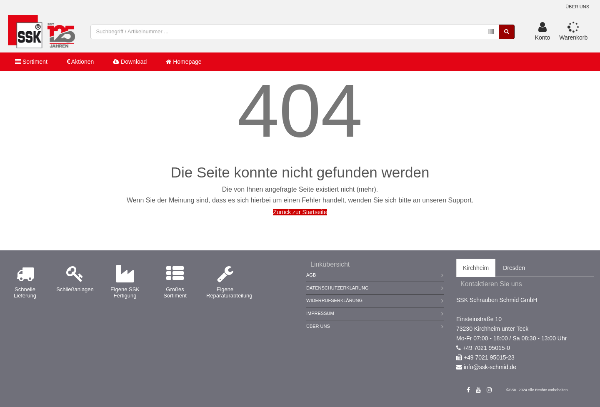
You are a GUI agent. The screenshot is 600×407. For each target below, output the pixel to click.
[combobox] (295, 32)
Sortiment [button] (31, 61)
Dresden (514, 268)
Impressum (320, 313)
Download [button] (130, 61)
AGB (311, 274)
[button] (542, 32)
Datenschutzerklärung (337, 287)
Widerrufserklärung (334, 300)
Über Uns (318, 326)
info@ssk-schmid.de (490, 367)
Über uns (577, 6)
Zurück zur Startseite (300, 212)
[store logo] (41, 31)
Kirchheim (476, 268)
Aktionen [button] (80, 61)
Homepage (183, 61)
